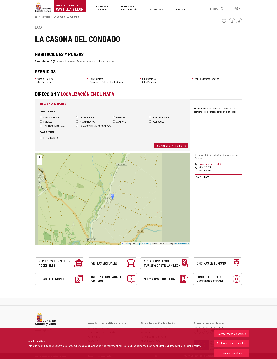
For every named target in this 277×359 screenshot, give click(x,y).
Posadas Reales (50, 117)
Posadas (119, 117)
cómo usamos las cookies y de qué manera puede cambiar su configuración (162, 345)
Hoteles (46, 121)
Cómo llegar (203, 177)
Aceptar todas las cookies (232, 333)
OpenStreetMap (145, 244)
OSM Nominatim (182, 244)
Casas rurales (86, 117)
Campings (119, 121)
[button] (237, 8)
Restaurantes (49, 138)
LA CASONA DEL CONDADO (66, 16)
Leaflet (126, 244)
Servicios (45, 16)
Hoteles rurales (160, 117)
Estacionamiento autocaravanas (94, 125)
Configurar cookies (232, 353)
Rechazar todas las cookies (232, 343)
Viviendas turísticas (52, 125)
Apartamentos (85, 121)
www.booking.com (210, 163)
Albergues (156, 121)
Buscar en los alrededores (171, 145)
